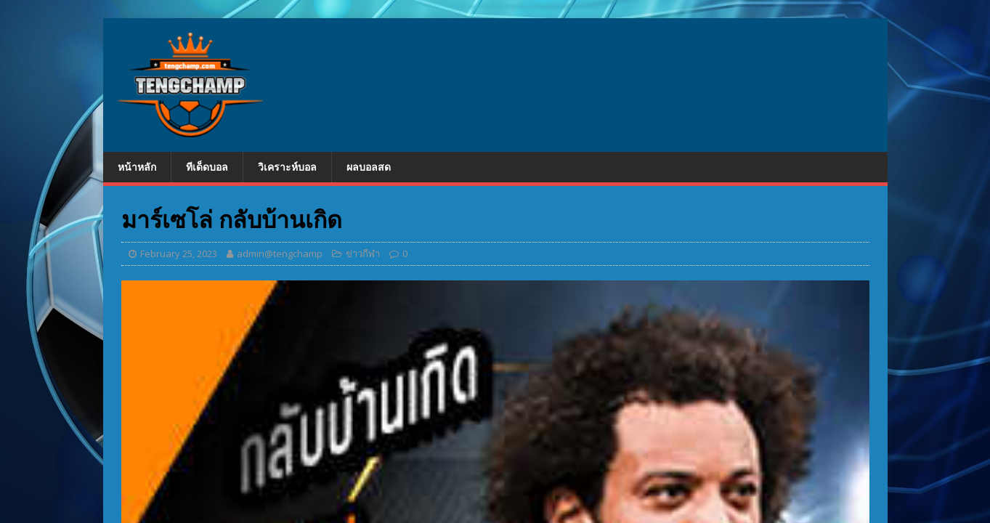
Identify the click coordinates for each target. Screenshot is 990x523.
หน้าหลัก (137, 167)
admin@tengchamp (279, 253)
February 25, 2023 (178, 253)
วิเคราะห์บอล (287, 167)
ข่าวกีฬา (363, 253)
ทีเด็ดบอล (207, 167)
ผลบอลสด (368, 167)
